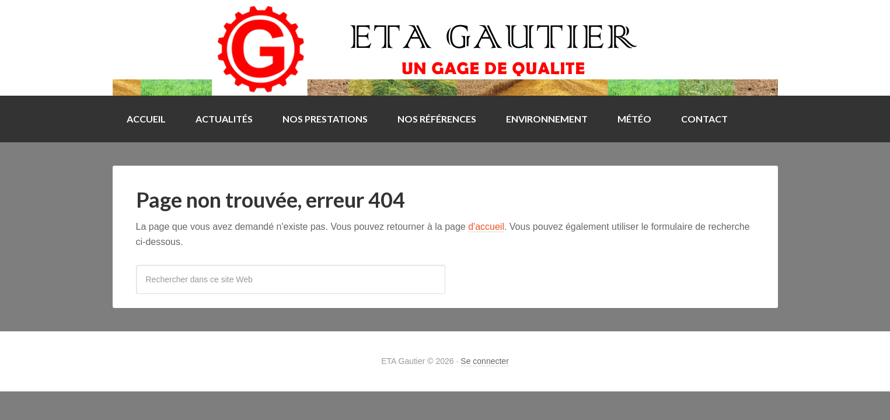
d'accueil (486, 227)
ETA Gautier (445, 48)
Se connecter (484, 361)
